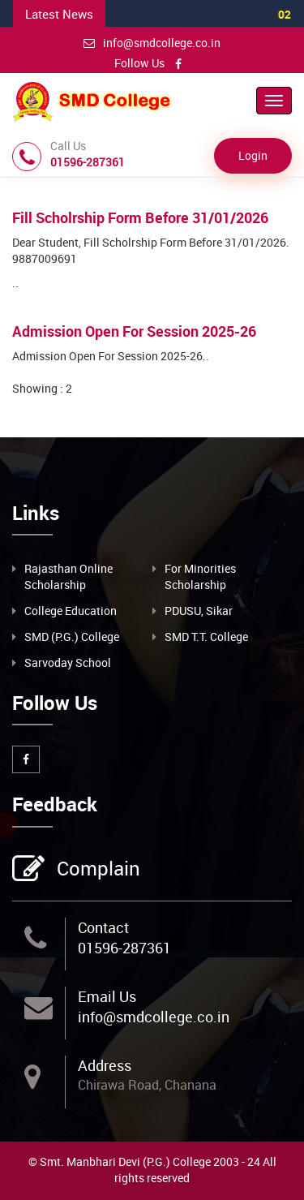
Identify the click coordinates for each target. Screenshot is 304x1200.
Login (253, 155)
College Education (70, 610)
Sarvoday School (67, 662)
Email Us (107, 996)
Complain (96, 869)
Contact (103, 927)
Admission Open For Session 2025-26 (134, 331)
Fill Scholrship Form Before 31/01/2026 (140, 217)
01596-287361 (124, 947)
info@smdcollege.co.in (152, 42)
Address (104, 1065)
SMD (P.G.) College (71, 636)
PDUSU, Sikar (199, 610)
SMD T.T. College (206, 636)
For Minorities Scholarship (200, 576)
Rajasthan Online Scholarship (68, 576)
